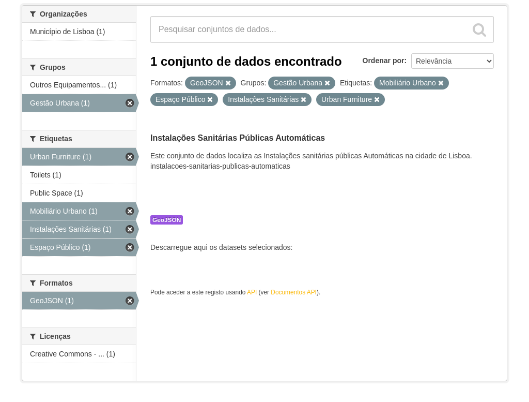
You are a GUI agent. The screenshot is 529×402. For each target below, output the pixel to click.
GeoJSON (166, 220)
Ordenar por (383, 60)
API (252, 292)
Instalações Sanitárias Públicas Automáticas (237, 137)
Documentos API (294, 292)
